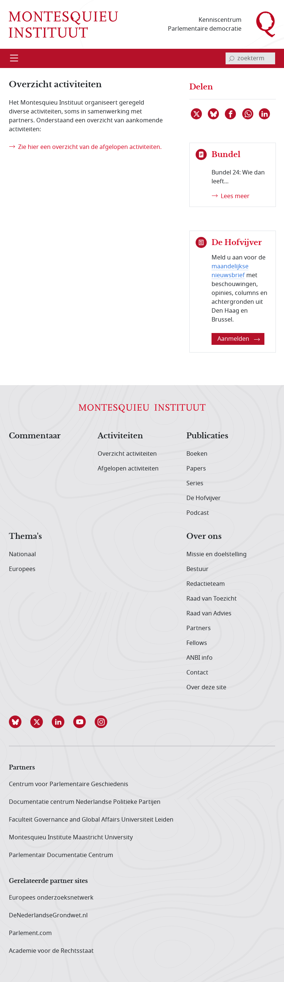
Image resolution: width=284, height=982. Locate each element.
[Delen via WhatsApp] (248, 113)
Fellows (196, 643)
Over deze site (206, 687)
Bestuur (197, 569)
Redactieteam (205, 584)
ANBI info (199, 657)
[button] (19, 722)
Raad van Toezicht (211, 598)
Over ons (204, 536)
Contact (197, 672)
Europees (22, 569)
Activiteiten (120, 436)
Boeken (196, 453)
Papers (196, 468)
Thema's (25, 536)
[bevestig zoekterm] (231, 58)
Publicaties (207, 436)
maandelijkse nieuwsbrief (230, 271)
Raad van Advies (208, 613)
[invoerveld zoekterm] (250, 58)
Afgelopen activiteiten (128, 468)
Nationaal (22, 554)
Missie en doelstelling (216, 554)
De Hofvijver (203, 498)
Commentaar (35, 436)
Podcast (197, 513)
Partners (198, 628)
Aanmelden (238, 338)
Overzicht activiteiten (127, 453)
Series (194, 483)
